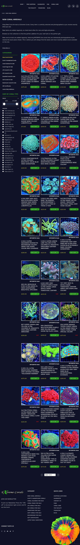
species (10, 108)
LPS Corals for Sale (7, 70)
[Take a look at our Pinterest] (13, 531)
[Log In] (77, 6)
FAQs (55, 503)
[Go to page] (50, 475)
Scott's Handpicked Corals (9, 60)
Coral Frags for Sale (7, 67)
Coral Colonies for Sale (8, 63)
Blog (48, 8)
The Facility (32, 8)
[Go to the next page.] (58, 475)
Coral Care (55, 4)
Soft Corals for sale (34, 513)
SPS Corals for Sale (7, 73)
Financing (41, 8)
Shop (22, 4)
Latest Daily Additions (8, 89)
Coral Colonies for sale (36, 500)
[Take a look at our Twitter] (10, 531)
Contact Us (57, 500)
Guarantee (41, 4)
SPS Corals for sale (34, 508)
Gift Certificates (6, 86)
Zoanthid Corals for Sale (8, 76)
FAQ (48, 4)
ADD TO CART (35, 87)
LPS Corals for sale (34, 505)
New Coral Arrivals (7, 57)
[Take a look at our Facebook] (1, 531)
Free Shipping (31, 4)
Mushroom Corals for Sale (9, 83)
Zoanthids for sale (34, 510)
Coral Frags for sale (34, 503)
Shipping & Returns (60, 496)
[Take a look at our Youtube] (7, 531)
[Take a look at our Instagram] (4, 531)
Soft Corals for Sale (7, 79)
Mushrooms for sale (34, 515)
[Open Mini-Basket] (73, 6)
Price (10, 98)
